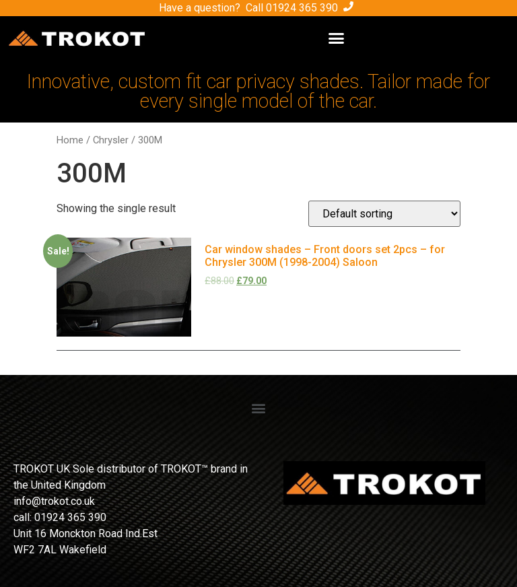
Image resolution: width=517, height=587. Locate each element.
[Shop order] (384, 214)
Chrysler (111, 140)
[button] (336, 38)
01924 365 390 (302, 7)
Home (70, 140)
